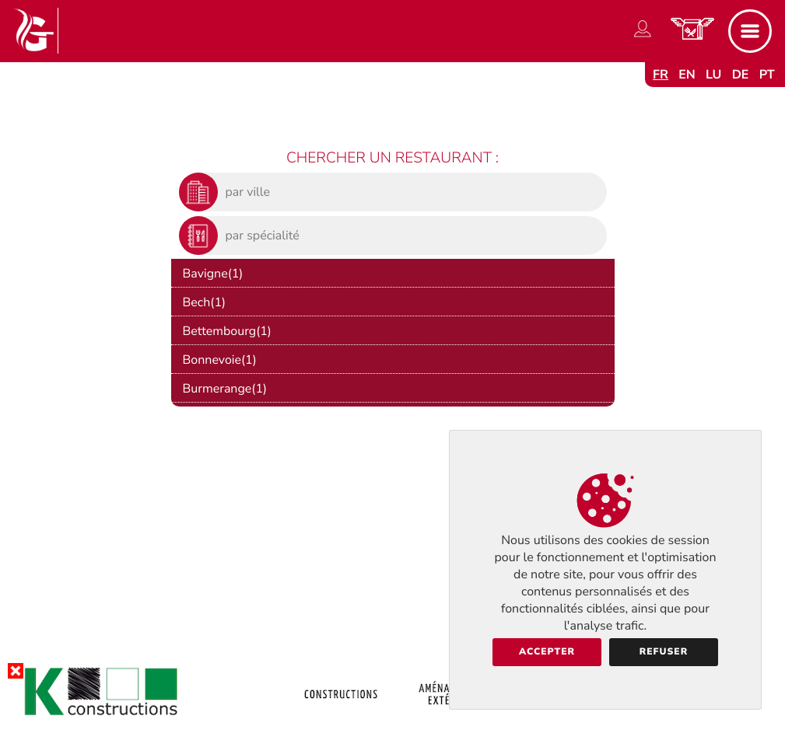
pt (767, 74)
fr (660, 74)
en (687, 74)
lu (713, 74)
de (740, 74)
